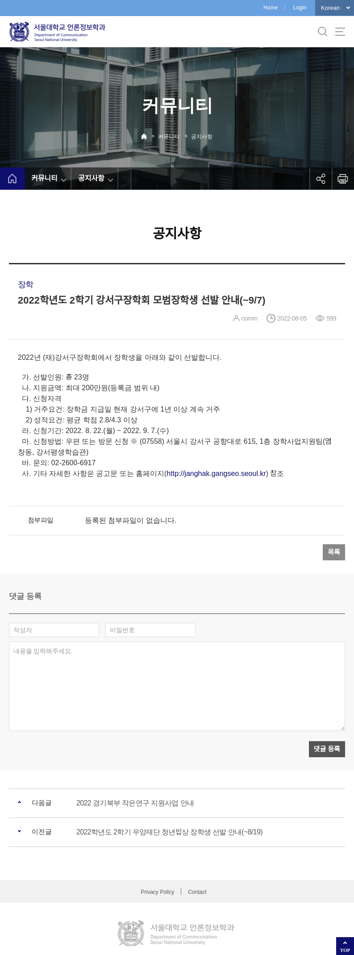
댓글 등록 (327, 708)
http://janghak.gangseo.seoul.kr (216, 473)
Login (299, 7)
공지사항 (201, 136)
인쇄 (343, 178)
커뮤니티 (168, 136)
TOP (345, 950)
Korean (330, 7)
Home (270, 7)
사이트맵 (340, 32)
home (12, 178)
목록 (334, 552)
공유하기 (320, 178)
